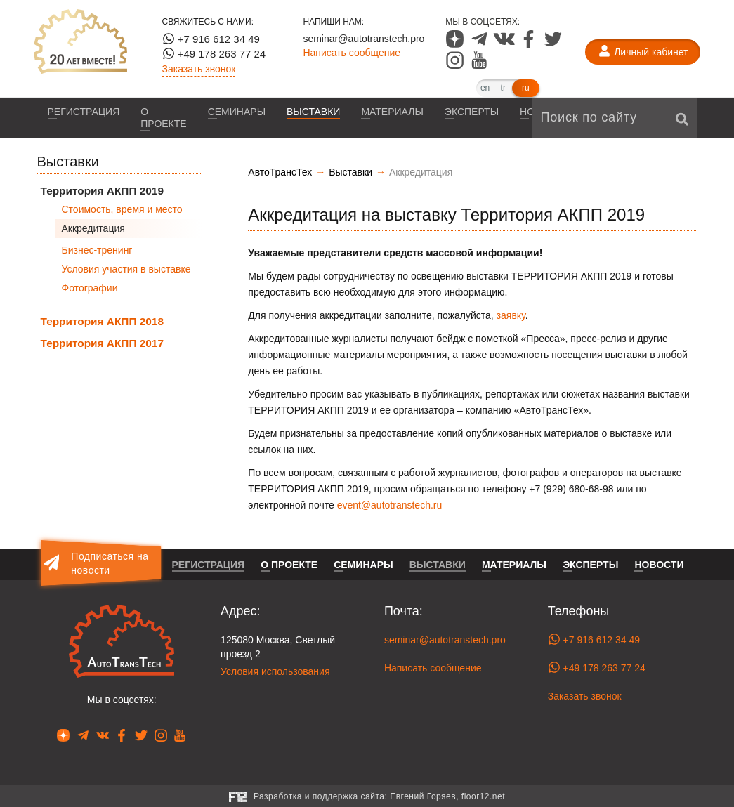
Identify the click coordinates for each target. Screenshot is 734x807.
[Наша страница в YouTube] (479, 65)
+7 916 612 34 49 (211, 38)
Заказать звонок (199, 68)
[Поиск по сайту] (614, 118)
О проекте (163, 117)
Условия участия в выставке (126, 269)
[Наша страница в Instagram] (456, 65)
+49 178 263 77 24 (214, 53)
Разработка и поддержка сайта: (379, 796)
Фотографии (90, 288)
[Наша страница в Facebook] (530, 44)
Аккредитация (93, 228)
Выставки (313, 111)
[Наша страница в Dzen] (456, 44)
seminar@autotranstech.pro (363, 38)
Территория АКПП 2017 (102, 343)
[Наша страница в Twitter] (553, 44)
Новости (658, 564)
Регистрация (84, 111)
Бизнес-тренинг (97, 250)
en (485, 88)
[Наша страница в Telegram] (480, 44)
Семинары (237, 111)
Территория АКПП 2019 (102, 191)
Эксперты (472, 111)
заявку (511, 315)
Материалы (392, 111)
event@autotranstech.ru (390, 505)
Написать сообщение (351, 52)
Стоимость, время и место (122, 209)
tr (503, 88)
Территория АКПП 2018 (102, 321)
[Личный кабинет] (642, 52)
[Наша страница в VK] (505, 44)
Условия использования (275, 671)
